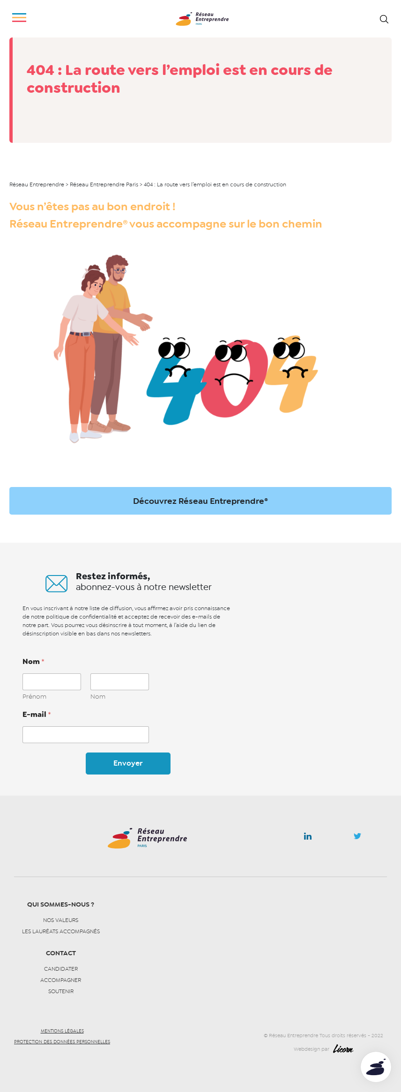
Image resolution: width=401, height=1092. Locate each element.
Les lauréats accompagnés (61, 931)
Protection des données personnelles (62, 1042)
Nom (97, 696)
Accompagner (60, 980)
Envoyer (127, 763)
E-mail (36, 714)
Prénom (34, 696)
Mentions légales (62, 1031)
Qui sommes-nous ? (60, 904)
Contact (61, 953)
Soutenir (61, 991)
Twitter (357, 838)
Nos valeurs (60, 920)
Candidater (61, 969)
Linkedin (308, 838)
